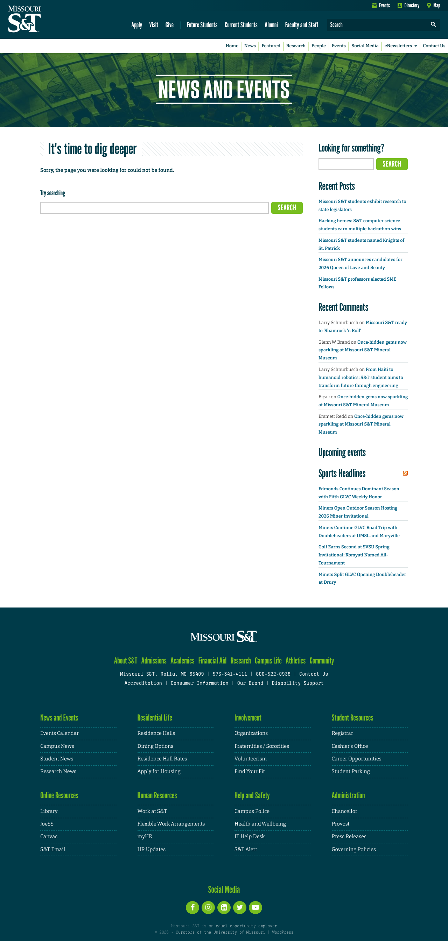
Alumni (271, 24)
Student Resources (352, 717)
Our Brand (250, 683)
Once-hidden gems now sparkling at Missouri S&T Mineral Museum (362, 350)
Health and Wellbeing (260, 824)
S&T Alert (245, 849)
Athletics (296, 660)
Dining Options (155, 746)
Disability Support (298, 683)
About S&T (126, 660)
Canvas (48, 836)
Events (381, 5)
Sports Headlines (342, 473)
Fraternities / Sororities (261, 746)
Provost (341, 824)
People (319, 46)
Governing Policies (354, 849)
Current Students (241, 24)
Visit (154, 24)
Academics (182, 660)
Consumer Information (199, 683)
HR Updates (152, 849)
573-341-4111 (229, 674)
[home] (46, 19)
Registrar (342, 733)
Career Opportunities (357, 759)
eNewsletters (402, 46)
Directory (409, 5)
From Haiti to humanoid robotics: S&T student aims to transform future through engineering (360, 378)
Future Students (202, 24)
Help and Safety (252, 795)
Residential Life (155, 717)
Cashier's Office (350, 746)
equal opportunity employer (246, 926)
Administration (348, 795)
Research (296, 46)
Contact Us (434, 46)
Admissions (154, 660)
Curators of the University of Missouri (220, 933)
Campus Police (252, 811)
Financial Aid (212, 660)
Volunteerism (250, 759)
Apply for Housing (159, 771)
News (250, 46)
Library (49, 811)
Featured (271, 46)
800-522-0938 (273, 674)
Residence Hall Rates (162, 759)
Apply (136, 24)
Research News (58, 771)
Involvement (247, 717)
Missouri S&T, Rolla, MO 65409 (162, 674)
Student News (56, 759)
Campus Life (268, 660)
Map (433, 5)
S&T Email (52, 849)
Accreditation (143, 683)
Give (170, 24)
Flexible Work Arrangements (171, 824)
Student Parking (351, 771)
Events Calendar (59, 733)
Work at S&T (152, 811)
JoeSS (47, 824)
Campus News (57, 746)
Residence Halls (156, 733)
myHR (145, 836)
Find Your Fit (249, 771)
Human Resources (157, 795)
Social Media (365, 46)
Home (232, 46)
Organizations (251, 733)
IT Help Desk (249, 836)
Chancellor (344, 811)
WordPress (282, 933)
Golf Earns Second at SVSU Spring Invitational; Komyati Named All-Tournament (354, 555)
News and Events (59, 717)
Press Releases (349, 836)
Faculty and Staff (301, 24)
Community (321, 660)
